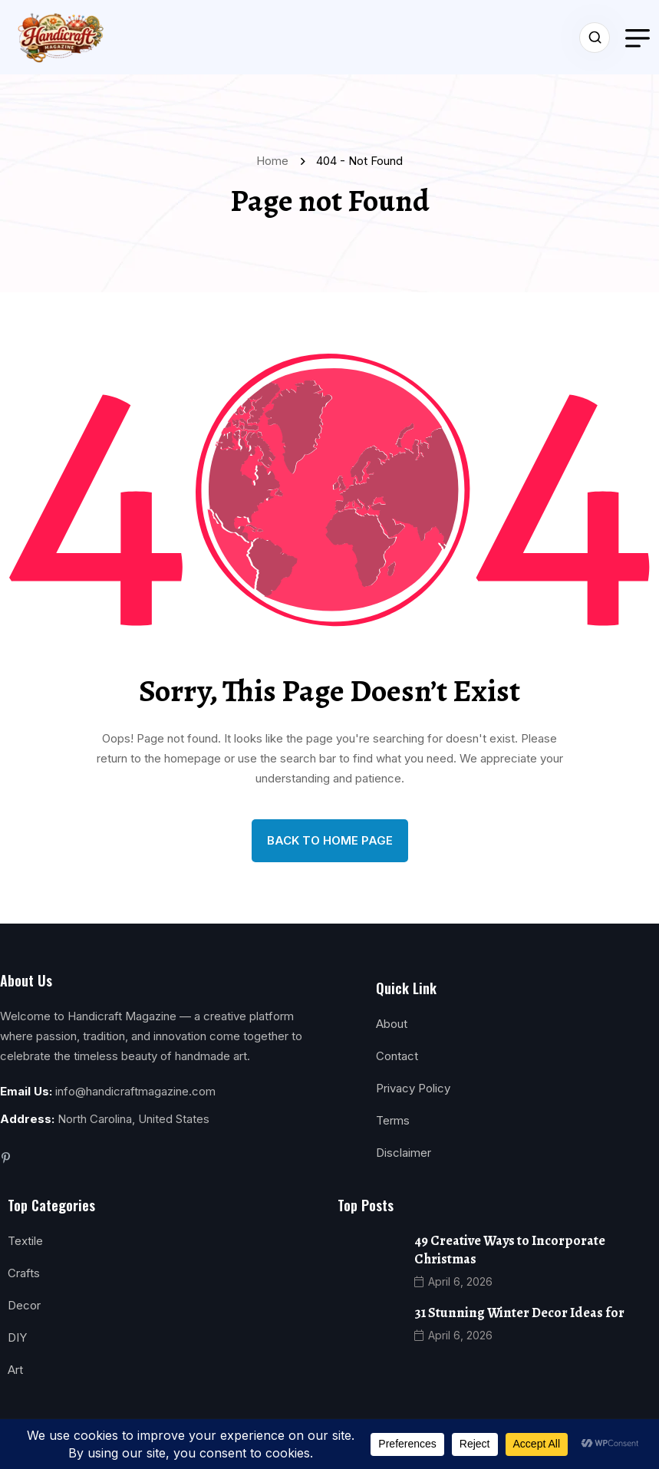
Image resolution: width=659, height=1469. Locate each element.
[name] (58, 37)
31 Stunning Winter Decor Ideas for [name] (519, 1312)
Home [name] (275, 160)
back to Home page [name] (330, 840)
